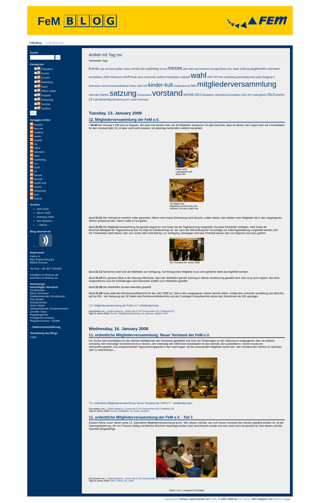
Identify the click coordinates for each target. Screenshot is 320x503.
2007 (210, 77)
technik (38, 179)
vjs (248, 68)
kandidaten (95, 77)
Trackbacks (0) (167, 311)
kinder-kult (40, 183)
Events (45, 73)
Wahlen (104, 94)
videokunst (116, 77)
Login (33, 337)
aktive (127, 68)
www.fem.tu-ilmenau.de (44, 277)
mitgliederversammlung (236, 84)
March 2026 (44, 212)
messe (38, 175)
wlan (37, 155)
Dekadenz (47, 69)
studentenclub (182, 85)
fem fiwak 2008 (237, 68)
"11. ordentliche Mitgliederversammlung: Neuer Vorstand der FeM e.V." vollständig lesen (140, 403)
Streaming (47, 99)
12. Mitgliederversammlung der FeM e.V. (124, 120)
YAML (213, 499)
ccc (36, 163)
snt (36, 144)
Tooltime (46, 108)
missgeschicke (218, 68)
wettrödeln (273, 68)
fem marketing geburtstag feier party (240, 77)
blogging (267, 77)
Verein (163, 68)
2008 (106, 77)
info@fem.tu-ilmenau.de (44, 274)
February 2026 (45, 216)
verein (37, 136)
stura (140, 77)
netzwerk (39, 151)
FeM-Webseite (54, 42)
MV (216, 77)
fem (36, 194)
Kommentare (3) (150, 311)
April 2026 (43, 208)
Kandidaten (172, 77)
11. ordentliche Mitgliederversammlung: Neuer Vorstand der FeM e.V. (149, 335)
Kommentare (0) (150, 409)
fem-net (38, 128)
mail (95, 99)
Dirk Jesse (244, 499)
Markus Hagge (282, 499)
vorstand (167, 93)
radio (140, 85)
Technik (45, 104)
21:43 (138, 311)
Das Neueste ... (46, 220)
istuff (37, 167)
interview (94, 94)
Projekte (46, 95)
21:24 (138, 409)
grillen (119, 68)
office (37, 148)
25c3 (271, 94)
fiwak (133, 77)
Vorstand (110, 68)
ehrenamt (142, 99)
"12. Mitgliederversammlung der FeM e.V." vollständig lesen (124, 305)
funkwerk (204, 68)
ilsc (143, 68)
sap (102, 68)
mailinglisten (259, 94)
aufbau (161, 77)
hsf (145, 85)
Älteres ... (44, 224)
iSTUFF (45, 77)
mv (142, 313)
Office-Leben (48, 90)
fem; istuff (131, 99)
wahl (199, 75)
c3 (35, 171)
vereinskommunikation (228, 94)
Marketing (47, 82)
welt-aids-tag (190, 68)
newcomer (150, 77)
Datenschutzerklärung (46, 327)
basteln (38, 124)
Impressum (170, 499)
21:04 (138, 478)
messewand (144, 94)
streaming (40, 190)
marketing (40, 159)
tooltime (38, 132)
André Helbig (114, 311)
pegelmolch (258, 68)
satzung (123, 93)
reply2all (185, 77)
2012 (197, 94)
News (44, 86)
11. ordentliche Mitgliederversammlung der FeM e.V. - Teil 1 (141, 417)
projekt (38, 140)
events (38, 186)
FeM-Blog (35, 42)
